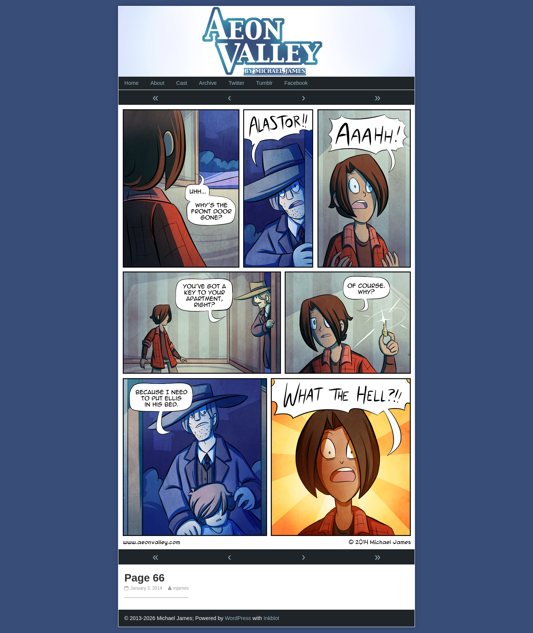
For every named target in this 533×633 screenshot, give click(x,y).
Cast (181, 83)
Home (131, 83)
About (157, 83)
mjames (181, 588)
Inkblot (271, 618)
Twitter (236, 83)
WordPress (238, 618)
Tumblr (264, 83)
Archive (208, 83)
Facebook (296, 83)
